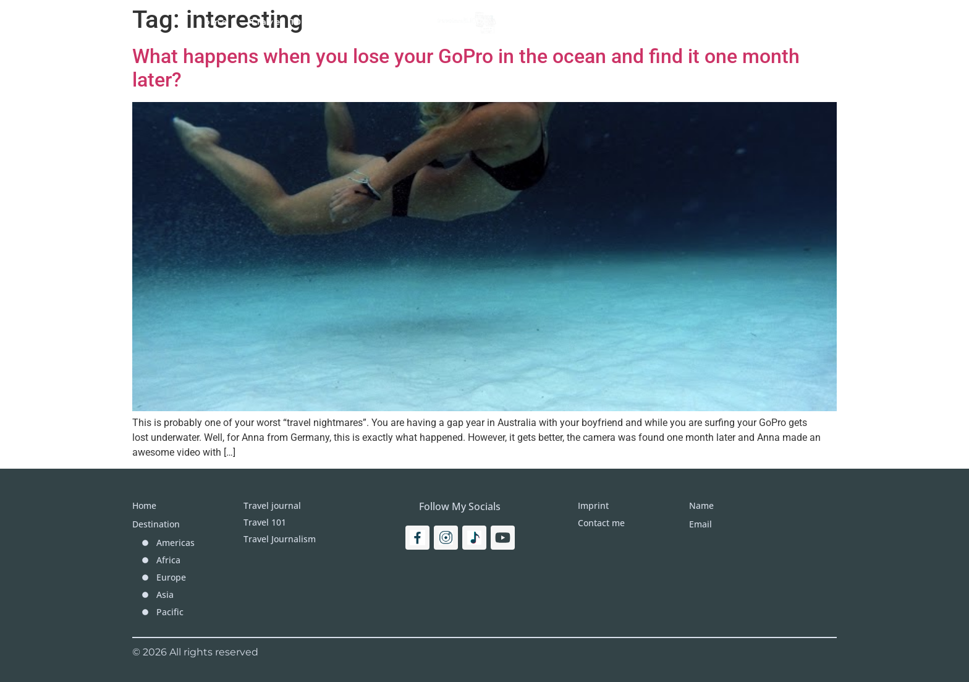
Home (212, 22)
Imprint (689, 22)
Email (700, 524)
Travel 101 (279, 22)
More (632, 22)
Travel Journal (371, 22)
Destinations (558, 22)
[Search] (785, 21)
